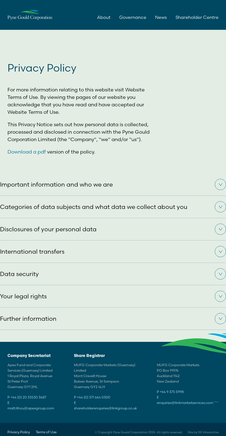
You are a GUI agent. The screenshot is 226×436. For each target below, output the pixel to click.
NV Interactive (208, 432)
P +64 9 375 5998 (170, 392)
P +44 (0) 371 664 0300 (92, 397)
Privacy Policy (18, 432)
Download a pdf (26, 152)
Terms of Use (46, 432)
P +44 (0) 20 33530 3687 (26, 397)
